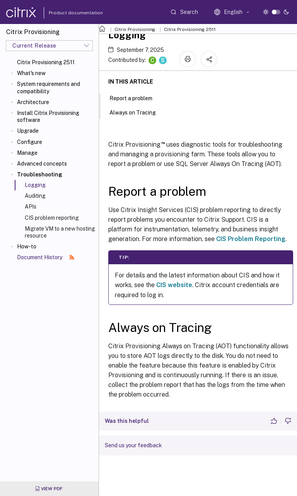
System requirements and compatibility (48, 87)
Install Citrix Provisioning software (48, 116)
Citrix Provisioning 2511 (46, 62)
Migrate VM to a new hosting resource (60, 232)
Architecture (33, 102)
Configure (29, 142)
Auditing (35, 196)
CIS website (174, 285)
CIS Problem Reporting (250, 239)
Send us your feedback (133, 445)
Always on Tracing (136, 112)
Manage (27, 153)
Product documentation (66, 12)
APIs (30, 207)
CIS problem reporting (52, 218)
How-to (26, 246)
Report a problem (135, 97)
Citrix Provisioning (134, 29)
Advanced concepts (42, 164)
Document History (45, 257)
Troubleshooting (39, 174)
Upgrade (28, 131)
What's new (31, 73)
